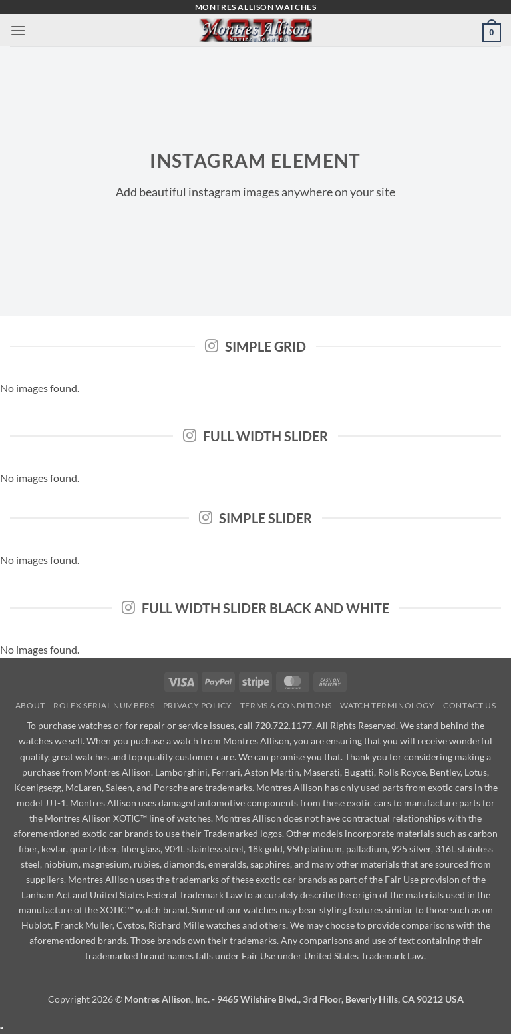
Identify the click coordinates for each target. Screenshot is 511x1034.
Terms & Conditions (286, 705)
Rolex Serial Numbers (103, 705)
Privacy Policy (197, 705)
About (30, 705)
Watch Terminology (387, 705)
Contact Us (469, 705)
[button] (18, 30)
